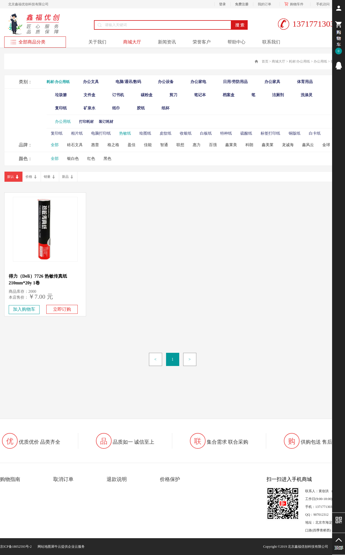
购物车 (295, 4)
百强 (213, 145)
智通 (164, 145)
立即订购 (62, 309)
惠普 (95, 145)
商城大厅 (278, 61)
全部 (55, 145)
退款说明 (117, 479)
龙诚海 (288, 145)
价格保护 (170, 479)
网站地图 (43, 547)
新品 (65, 177)
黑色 (107, 158)
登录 (222, 4)
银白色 (73, 158)
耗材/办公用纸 (299, 61)
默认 (10, 177)
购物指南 (10, 479)
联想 (180, 145)
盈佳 (131, 145)
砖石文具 (75, 145)
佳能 (148, 145)
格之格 (113, 145)
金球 (326, 145)
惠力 (197, 145)
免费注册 (242, 4)
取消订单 (63, 479)
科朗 (249, 145)
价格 (29, 177)
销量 (47, 177)
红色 (91, 158)
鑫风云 (308, 145)
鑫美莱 (267, 145)
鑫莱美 (231, 145)
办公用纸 (320, 61)
